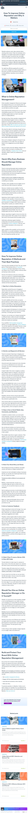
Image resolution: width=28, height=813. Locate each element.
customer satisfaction (13, 223)
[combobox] (24, 812)
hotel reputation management (15, 323)
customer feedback (21, 324)
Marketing (6, 25)
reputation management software (12, 677)
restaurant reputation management (9, 530)
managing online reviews (16, 150)
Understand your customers (6, 811)
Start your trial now (10, 691)
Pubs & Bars (17, 811)
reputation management (7, 200)
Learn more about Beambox (22, 4)
